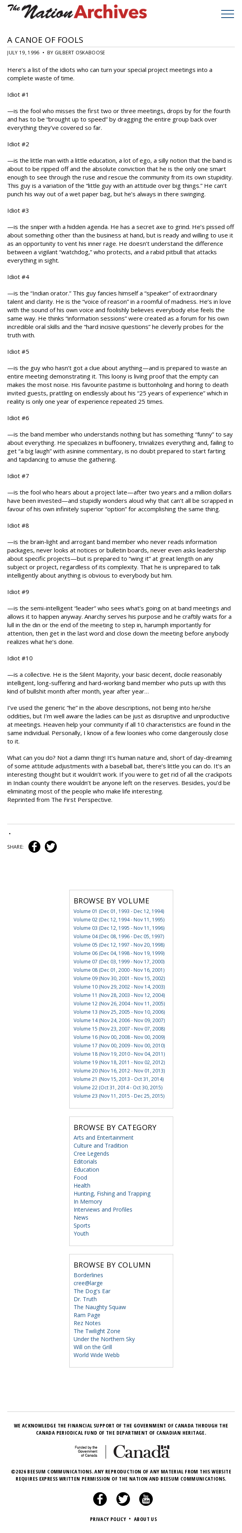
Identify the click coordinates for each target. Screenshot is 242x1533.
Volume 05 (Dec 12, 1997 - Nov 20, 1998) (119, 944)
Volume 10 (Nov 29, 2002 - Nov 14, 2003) (119, 986)
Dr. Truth (85, 1299)
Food (80, 1177)
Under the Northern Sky (104, 1339)
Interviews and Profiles (103, 1209)
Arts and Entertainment (104, 1137)
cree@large (88, 1283)
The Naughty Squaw (100, 1307)
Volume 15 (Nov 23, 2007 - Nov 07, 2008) (119, 1028)
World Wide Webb (97, 1355)
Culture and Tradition (101, 1145)
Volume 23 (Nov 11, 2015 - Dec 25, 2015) (119, 1095)
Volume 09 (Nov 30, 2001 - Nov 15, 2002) (119, 978)
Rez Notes (87, 1323)
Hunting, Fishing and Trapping (112, 1193)
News (81, 1217)
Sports (82, 1225)
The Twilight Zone (97, 1331)
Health (82, 1185)
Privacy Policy (111, 1519)
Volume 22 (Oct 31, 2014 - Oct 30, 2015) (118, 1087)
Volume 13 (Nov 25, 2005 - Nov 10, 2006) (119, 1012)
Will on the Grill (93, 1347)
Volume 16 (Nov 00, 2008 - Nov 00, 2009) (119, 1037)
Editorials (85, 1161)
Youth (81, 1233)
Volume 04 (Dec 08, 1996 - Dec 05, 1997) (119, 936)
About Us (145, 1519)
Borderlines (88, 1275)
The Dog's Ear (92, 1291)
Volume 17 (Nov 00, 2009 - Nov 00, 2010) (119, 1045)
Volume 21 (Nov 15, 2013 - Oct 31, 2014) (119, 1079)
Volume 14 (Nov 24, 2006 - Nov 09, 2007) (119, 1020)
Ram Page (87, 1315)
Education (86, 1169)
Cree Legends (91, 1153)
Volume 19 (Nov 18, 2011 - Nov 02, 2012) (119, 1062)
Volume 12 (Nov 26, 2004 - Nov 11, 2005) (119, 1003)
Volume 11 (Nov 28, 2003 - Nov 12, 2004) (119, 995)
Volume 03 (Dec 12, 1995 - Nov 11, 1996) (119, 928)
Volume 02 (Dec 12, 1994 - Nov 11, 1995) (119, 919)
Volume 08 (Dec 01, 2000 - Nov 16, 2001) (119, 970)
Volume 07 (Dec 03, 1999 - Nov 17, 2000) (119, 961)
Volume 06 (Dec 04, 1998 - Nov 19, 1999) (119, 953)
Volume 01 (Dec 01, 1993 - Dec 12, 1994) (119, 911)
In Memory (88, 1201)
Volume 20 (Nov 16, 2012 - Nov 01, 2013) (119, 1070)
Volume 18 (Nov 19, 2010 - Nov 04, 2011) (119, 1054)
